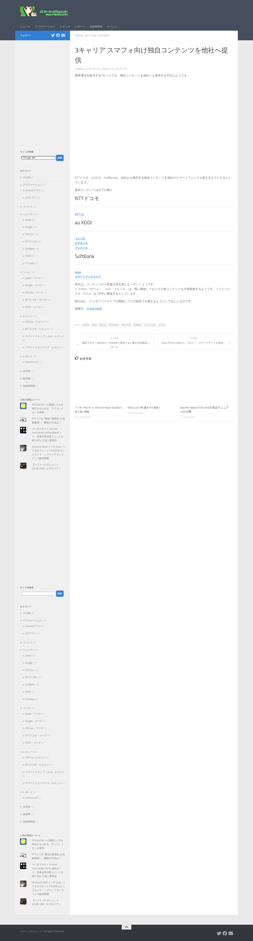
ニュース (25, 26)
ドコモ (162, 325)
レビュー (65, 26)
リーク (26, 272)
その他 (26, 177)
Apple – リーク (33, 278)
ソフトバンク (150, 325)
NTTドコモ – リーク (36, 299)
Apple (28, 219)
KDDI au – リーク (34, 292)
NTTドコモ (92, 35)
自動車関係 (96, 26)
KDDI (94, 325)
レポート (80, 26)
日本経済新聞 (95, 308)
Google (28, 227)
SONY (28, 256)
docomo (86, 325)
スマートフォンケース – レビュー (43, 347)
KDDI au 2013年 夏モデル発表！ (146, 407)
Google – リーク (33, 285)
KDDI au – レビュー (35, 321)
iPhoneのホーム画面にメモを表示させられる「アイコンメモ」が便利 (47, 408)
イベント (112, 26)
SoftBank (107, 35)
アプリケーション (45, 26)
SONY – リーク (33, 307)
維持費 (26, 378)
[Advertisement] (42, 93)
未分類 (26, 371)
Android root (31, 362)
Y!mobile (29, 263)
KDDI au (79, 35)
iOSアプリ (30, 197)
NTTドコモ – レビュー (37, 329)
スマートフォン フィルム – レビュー (45, 336)
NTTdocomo (114, 325)
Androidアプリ (32, 190)
